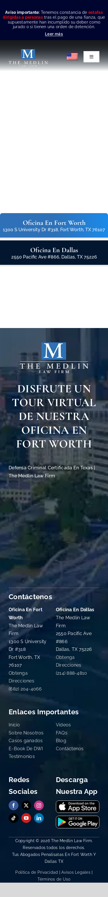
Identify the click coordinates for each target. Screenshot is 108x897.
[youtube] (26, 818)
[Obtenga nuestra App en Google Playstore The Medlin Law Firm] (77, 818)
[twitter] (26, 805)
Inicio (14, 725)
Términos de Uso (53, 879)
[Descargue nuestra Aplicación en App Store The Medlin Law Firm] (77, 803)
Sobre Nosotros (26, 733)
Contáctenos (70, 748)
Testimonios (22, 756)
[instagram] (39, 805)
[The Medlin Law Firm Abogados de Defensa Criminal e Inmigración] (54, 345)
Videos (63, 725)
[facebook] (13, 805)
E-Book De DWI (26, 748)
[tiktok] (13, 818)
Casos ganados (26, 740)
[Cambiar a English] (72, 56)
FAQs (61, 733)
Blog (61, 740)
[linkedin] (39, 818)
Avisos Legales (75, 872)
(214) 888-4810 (71, 673)
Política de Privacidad (36, 872)
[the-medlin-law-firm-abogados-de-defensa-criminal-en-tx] (28, 52)
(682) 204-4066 (25, 689)
